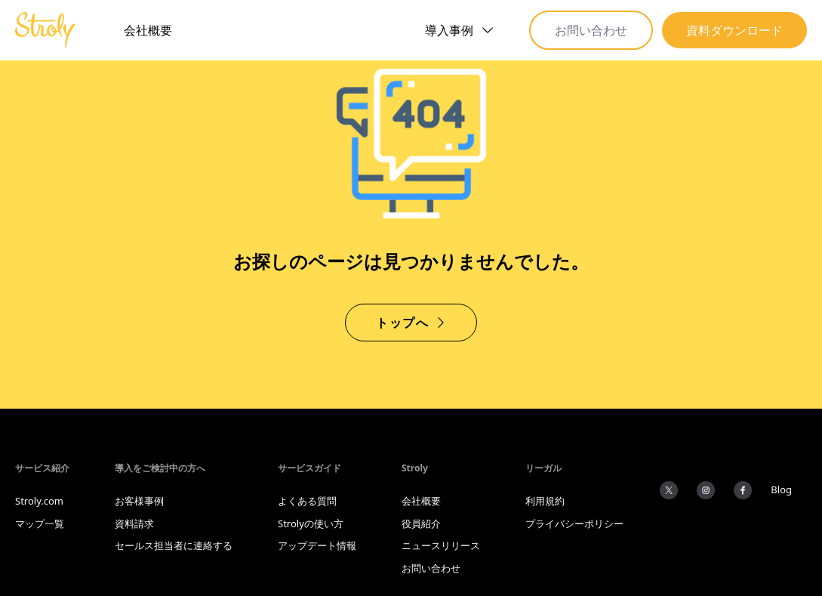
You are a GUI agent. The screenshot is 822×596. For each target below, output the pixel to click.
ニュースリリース (441, 545)
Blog (781, 489)
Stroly (415, 468)
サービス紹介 (42, 468)
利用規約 (545, 501)
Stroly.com (39, 501)
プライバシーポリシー (574, 523)
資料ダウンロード (734, 30)
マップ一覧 (39, 523)
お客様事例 (139, 501)
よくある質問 (307, 501)
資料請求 (134, 523)
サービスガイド (309, 468)
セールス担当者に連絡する (173, 545)
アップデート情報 (317, 545)
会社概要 (148, 30)
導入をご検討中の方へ (160, 468)
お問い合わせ (591, 30)
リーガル (543, 468)
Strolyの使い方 (310, 523)
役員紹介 (421, 523)
